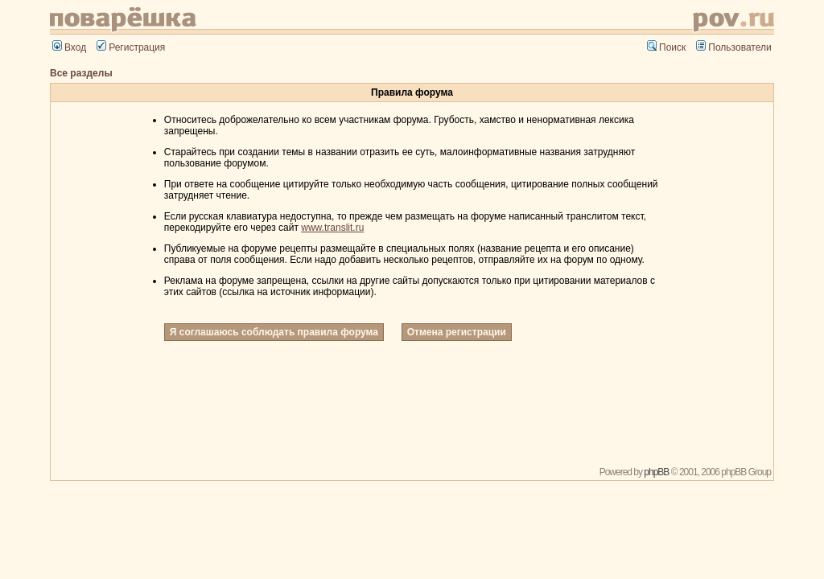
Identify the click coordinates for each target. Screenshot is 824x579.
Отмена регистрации (456, 332)
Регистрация (131, 47)
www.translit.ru (332, 227)
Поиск (666, 47)
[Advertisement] (412, 404)
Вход (69, 47)
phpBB (656, 472)
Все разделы (81, 73)
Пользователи (733, 47)
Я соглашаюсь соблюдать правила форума (274, 332)
